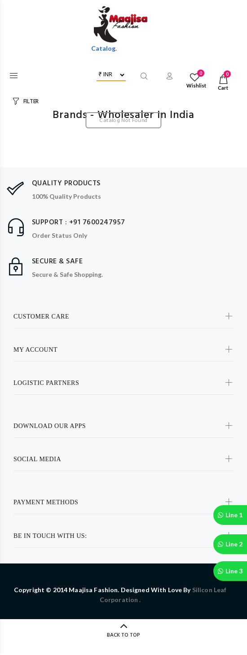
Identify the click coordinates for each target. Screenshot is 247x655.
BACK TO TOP (123, 635)
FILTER (31, 101)
